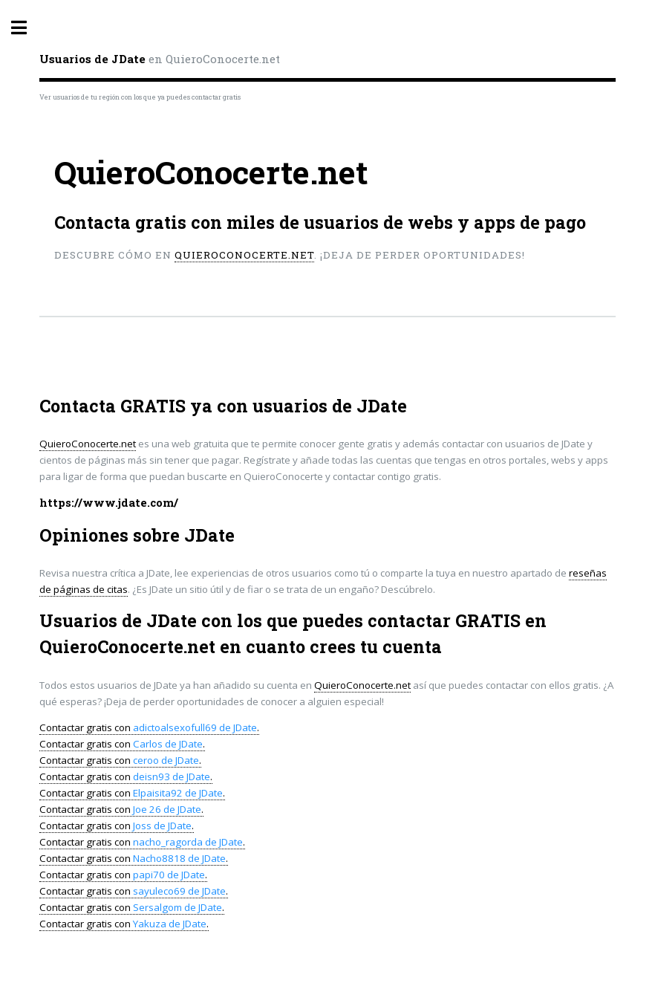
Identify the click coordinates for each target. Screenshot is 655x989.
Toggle (26, 28)
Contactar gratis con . (149, 727)
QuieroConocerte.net (244, 255)
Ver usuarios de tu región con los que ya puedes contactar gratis (140, 97)
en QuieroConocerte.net (159, 58)
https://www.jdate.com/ (108, 503)
